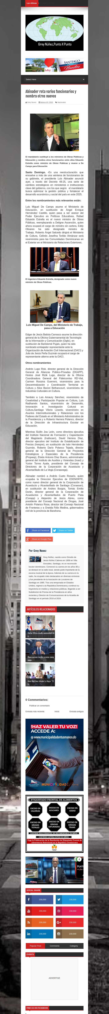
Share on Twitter (62, 530)
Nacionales (62, 102)
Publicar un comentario (39, 681)
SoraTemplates (50, 1010)
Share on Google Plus (38, 539)
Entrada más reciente (34, 687)
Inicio (57, 687)
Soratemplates (55, 992)
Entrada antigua (76, 687)
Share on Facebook (37, 530)
